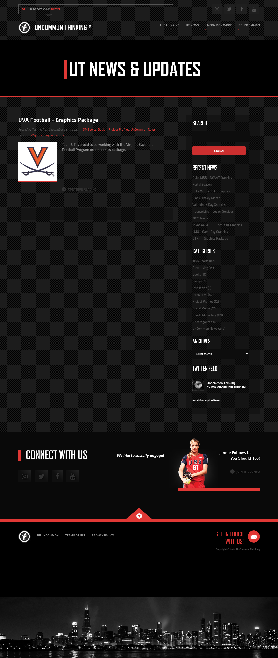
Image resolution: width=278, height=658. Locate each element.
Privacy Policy (103, 535)
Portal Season (202, 184)
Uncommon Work (218, 25)
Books (196, 274)
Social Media (201, 308)
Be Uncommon (249, 25)
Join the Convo (245, 471)
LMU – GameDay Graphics (210, 231)
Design (102, 129)
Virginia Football (54, 135)
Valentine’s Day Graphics (209, 204)
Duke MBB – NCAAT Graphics (212, 177)
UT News (192, 25)
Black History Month (206, 197)
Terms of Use (75, 535)
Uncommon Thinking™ (63, 27)
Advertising (200, 267)
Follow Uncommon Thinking (226, 386)
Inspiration (199, 288)
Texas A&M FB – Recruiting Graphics (217, 224)
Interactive (199, 294)
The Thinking (169, 25)
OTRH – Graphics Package (210, 238)
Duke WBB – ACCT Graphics (211, 191)
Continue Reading (79, 189)
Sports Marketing (204, 315)
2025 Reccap (201, 218)
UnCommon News (143, 129)
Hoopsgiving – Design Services (213, 211)
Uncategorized (202, 321)
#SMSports (88, 129)
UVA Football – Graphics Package (58, 119)
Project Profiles (118, 129)
